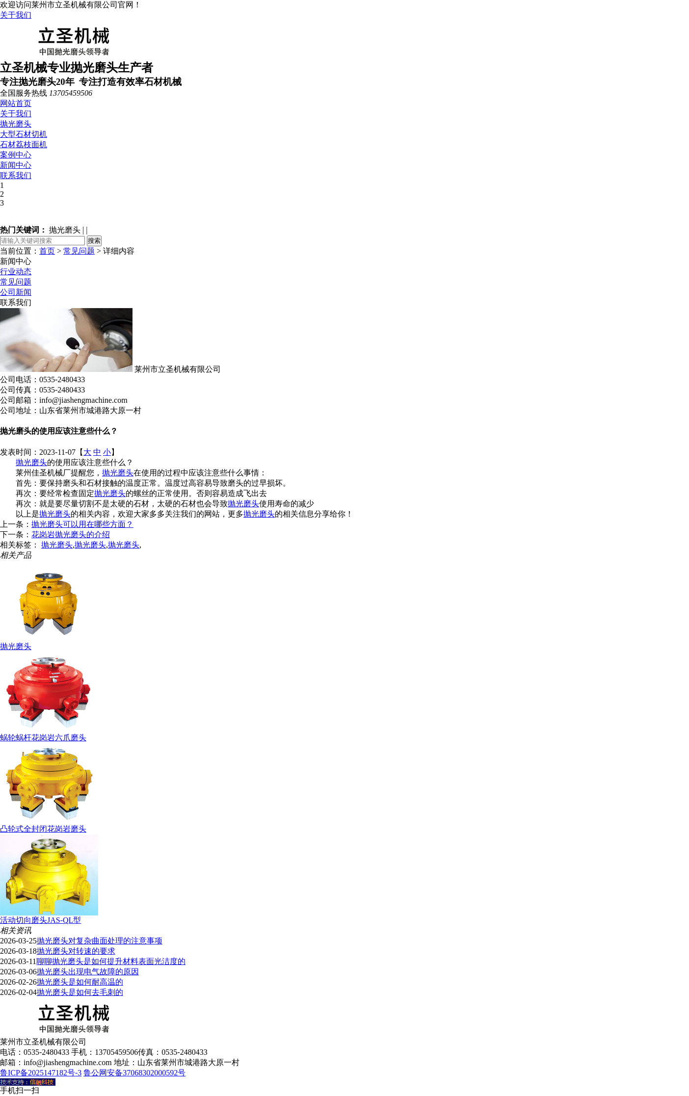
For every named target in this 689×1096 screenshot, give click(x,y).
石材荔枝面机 (23, 144)
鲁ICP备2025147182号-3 (40, 1073)
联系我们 (15, 175)
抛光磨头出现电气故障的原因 (88, 971)
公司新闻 (15, 292)
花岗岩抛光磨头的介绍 (70, 534)
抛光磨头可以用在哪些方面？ (82, 524)
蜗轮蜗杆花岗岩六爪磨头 (43, 737)
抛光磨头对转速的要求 (76, 951)
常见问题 (79, 251)
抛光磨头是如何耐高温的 (80, 982)
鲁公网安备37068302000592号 (134, 1073)
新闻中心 (15, 165)
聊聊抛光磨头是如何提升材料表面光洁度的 (111, 961)
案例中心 (15, 155)
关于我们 (15, 15)
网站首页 (15, 103)
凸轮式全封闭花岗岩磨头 (43, 829)
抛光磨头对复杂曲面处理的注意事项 (99, 941)
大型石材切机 (23, 134)
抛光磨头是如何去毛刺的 (80, 992)
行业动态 (15, 271)
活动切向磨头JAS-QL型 (40, 920)
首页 (47, 251)
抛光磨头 (15, 124)
